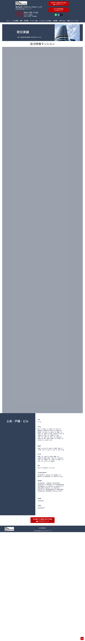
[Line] (56, 15)
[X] (61, 15)
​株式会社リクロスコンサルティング (29, 7)
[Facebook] (58, 15)
